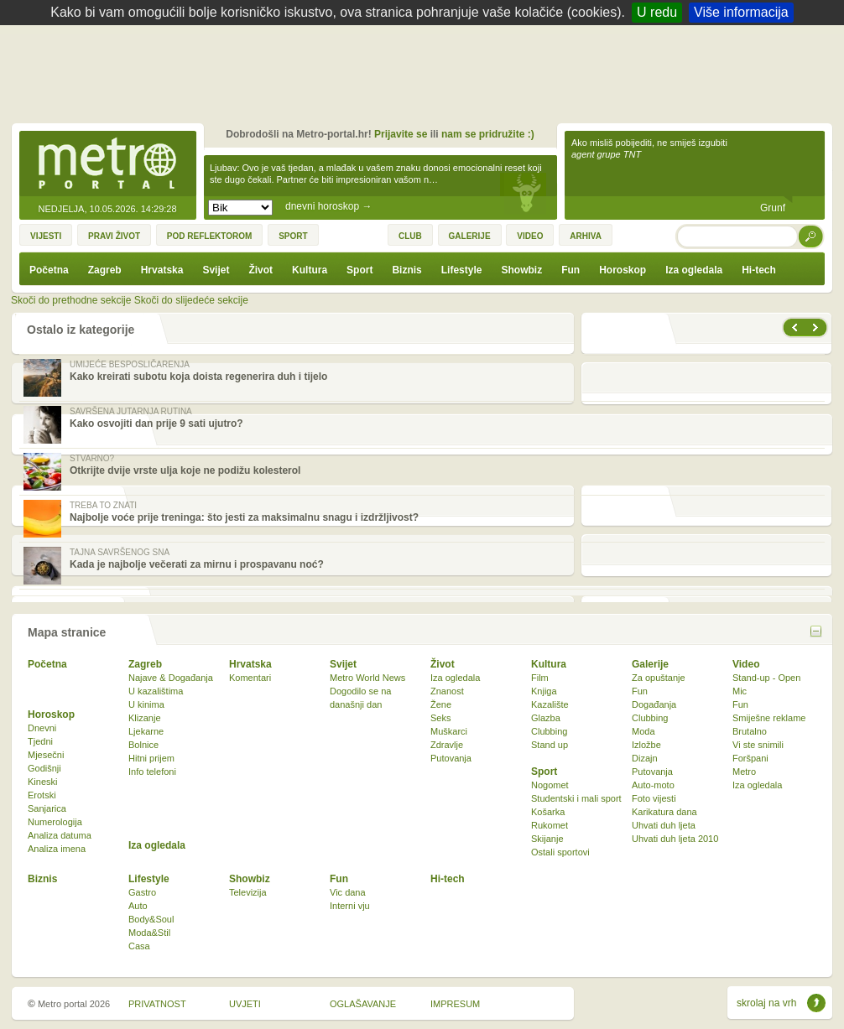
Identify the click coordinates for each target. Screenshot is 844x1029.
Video (745, 664)
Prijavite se (400, 134)
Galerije (650, 664)
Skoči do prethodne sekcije (71, 300)
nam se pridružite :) (487, 134)
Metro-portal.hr (107, 164)
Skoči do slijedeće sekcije (191, 300)
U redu (657, 12)
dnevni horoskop (328, 206)
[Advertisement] (426, 71)
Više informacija (741, 12)
